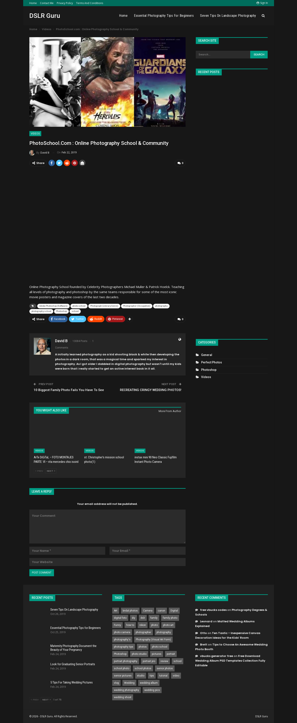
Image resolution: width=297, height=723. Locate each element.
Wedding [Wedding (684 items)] (129, 682)
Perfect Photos (211, 362)
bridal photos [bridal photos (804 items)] (130, 610)
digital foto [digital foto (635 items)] (120, 617)
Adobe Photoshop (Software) (53, 306)
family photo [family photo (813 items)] (170, 617)
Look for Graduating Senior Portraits (72, 664)
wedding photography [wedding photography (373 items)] (126, 690)
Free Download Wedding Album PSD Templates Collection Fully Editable (230, 660)
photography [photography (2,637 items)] (163, 632)
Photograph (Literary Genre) (104, 306)
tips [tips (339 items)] (152, 675)
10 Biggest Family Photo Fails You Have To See (69, 390)
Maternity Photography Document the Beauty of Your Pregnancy (73, 648)
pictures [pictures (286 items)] (156, 653)
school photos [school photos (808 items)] (143, 668)
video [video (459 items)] (176, 675)
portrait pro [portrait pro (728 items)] (149, 661)
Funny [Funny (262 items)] (117, 625)
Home (33, 3)
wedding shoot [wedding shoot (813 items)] (122, 697)
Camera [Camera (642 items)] (147, 610)
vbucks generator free (216, 656)
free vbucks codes (213, 610)
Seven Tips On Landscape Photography (228, 16)
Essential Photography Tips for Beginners (164, 16)
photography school (41, 311)
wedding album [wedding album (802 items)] (149, 682)
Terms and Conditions (89, 3)
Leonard (206, 621)
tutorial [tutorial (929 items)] (163, 675)
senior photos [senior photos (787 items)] (165, 668)
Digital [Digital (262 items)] (174, 610)
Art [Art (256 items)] (115, 610)
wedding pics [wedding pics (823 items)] (152, 690)
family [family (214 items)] (154, 617)
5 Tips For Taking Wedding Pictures (71, 682)
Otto (203, 633)
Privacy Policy (65, 3)
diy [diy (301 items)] (133, 617)
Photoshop (61, 311)
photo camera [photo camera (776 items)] (122, 632)
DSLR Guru (44, 15)
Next (51, 471)
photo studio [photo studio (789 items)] (139, 653)
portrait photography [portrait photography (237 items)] (125, 661)
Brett (203, 644)
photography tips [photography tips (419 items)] (123, 646)
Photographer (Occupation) (136, 306)
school (75, 311)
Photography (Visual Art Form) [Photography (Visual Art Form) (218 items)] (153, 639)
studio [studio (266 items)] (140, 675)
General (206, 355)
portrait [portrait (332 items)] (171, 653)
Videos (35, 133)
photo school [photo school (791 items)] (159, 646)
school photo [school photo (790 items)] (121, 668)
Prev (39, 471)
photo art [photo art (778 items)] (168, 625)
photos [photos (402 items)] (143, 646)
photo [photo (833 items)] (154, 625)
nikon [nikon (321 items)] (142, 625)
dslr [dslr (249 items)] (143, 617)
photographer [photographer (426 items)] (143, 632)
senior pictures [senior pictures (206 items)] (123, 675)
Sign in (262, 3)
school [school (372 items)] (177, 661)
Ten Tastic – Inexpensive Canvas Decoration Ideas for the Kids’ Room (227, 635)
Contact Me (47, 3)
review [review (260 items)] (164, 661)
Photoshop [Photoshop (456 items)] (120, 653)
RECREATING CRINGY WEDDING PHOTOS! (150, 390)
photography (161, 306)
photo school (78, 306)
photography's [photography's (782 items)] (122, 639)
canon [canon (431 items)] (161, 610)
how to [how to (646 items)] (130, 625)
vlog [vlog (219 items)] (116, 682)
